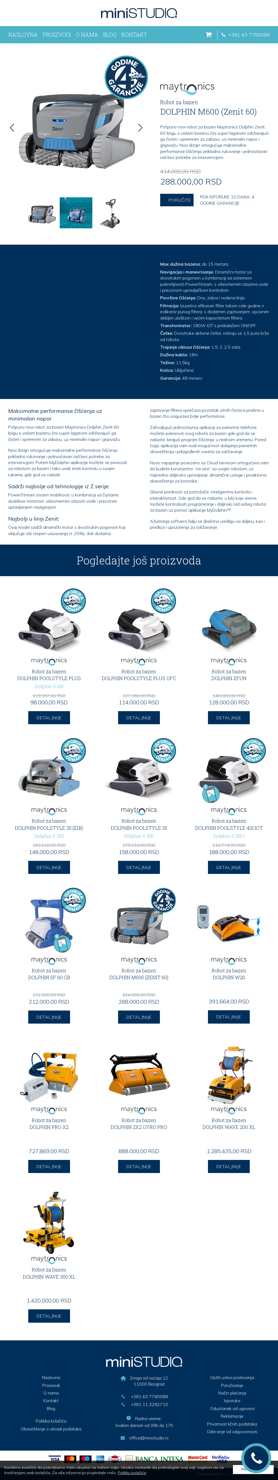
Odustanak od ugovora (232, 1408)
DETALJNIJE (49, 717)
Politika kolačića (51, 1421)
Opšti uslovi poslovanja (232, 1377)
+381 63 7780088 (245, 35)
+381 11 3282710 (144, 1404)
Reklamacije (232, 1416)
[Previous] (12, 128)
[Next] (140, 128)
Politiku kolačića (132, 1472)
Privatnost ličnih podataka (232, 1424)
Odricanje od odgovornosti (232, 1431)
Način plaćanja (232, 1393)
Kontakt (134, 34)
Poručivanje (232, 1385)
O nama (87, 34)
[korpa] (210, 34)
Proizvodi (57, 34)
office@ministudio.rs (144, 1438)
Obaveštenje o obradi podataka (51, 1429)
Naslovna (23, 34)
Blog (109, 34)
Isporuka (232, 1400)
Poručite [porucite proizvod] (180, 200)
